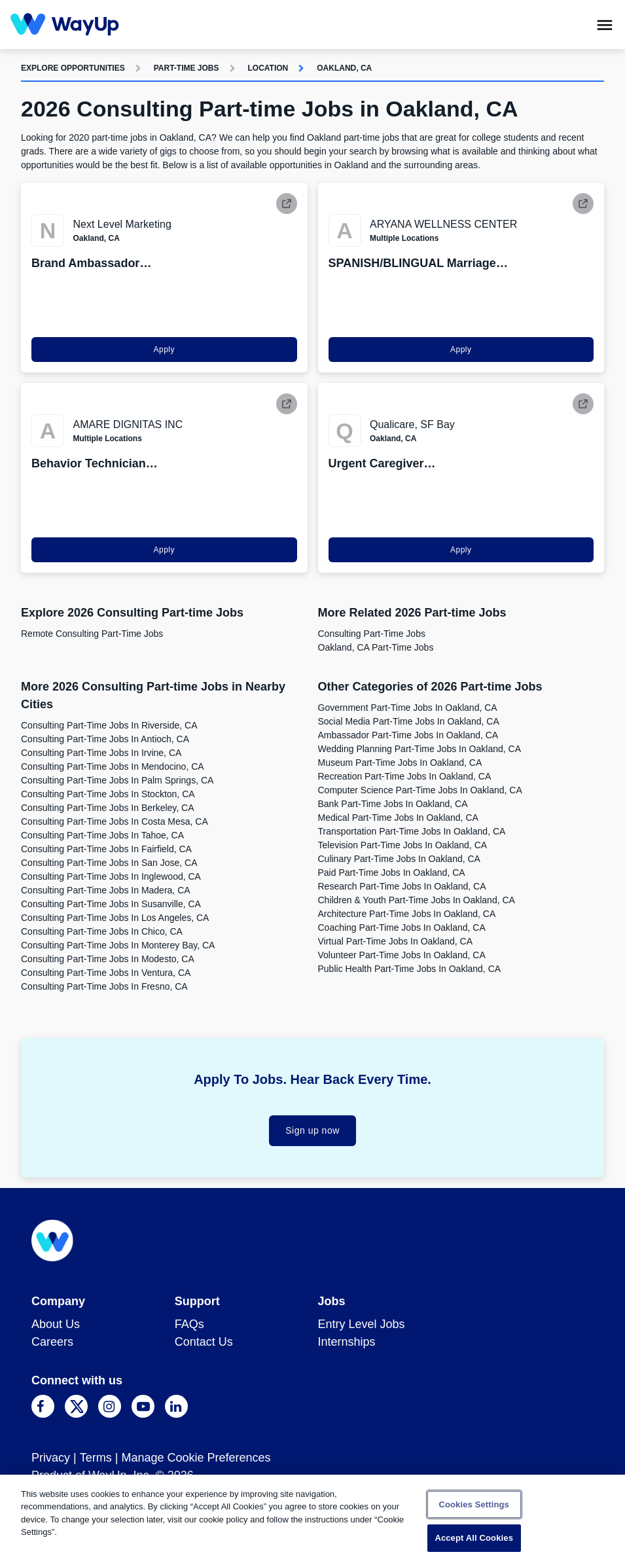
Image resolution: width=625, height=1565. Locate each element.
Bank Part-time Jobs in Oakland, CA (393, 804)
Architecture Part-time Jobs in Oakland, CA (407, 913)
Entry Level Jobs (361, 1324)
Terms (96, 1457)
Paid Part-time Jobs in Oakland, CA (391, 872)
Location (268, 68)
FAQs (189, 1324)
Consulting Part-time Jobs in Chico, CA (102, 931)
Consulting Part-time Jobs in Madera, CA (105, 890)
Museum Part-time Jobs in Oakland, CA (400, 762)
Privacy (50, 1457)
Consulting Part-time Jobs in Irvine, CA (101, 752)
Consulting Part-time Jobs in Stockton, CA (108, 794)
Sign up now (312, 1130)
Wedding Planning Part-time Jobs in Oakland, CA (420, 749)
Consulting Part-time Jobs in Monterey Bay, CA (118, 945)
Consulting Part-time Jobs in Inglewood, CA (111, 876)
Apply (164, 349)
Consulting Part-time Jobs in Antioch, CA (105, 739)
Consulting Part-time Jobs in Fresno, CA (104, 986)
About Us (55, 1324)
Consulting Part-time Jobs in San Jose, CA (109, 862)
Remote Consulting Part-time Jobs (92, 633)
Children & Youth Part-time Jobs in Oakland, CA (416, 900)
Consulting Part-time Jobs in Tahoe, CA (102, 835)
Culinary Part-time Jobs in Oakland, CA (399, 859)
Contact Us (204, 1341)
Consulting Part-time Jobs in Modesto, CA (107, 959)
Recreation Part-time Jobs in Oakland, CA (404, 776)
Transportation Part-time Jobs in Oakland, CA (412, 831)
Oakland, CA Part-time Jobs (376, 647)
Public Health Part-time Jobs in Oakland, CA (409, 968)
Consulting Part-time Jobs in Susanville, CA (111, 904)
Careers (52, 1341)
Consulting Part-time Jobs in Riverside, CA (109, 725)
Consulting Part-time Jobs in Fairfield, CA (106, 849)
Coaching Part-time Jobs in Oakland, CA (402, 927)
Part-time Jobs (186, 68)
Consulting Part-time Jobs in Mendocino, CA (112, 766)
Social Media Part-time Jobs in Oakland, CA (408, 721)
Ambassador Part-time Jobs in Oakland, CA (408, 735)
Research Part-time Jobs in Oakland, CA (402, 886)
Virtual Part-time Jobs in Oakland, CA (395, 941)
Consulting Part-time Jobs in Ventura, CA (105, 972)
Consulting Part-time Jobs (371, 633)
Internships (347, 1341)
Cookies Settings (473, 1504)
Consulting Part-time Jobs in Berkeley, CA (107, 807)
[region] (312, 1520)
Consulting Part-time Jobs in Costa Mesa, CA (114, 821)
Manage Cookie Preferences (195, 1457)
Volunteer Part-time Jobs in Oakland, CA (402, 955)
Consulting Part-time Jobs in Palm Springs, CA (117, 780)
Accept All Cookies (474, 1538)
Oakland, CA (344, 68)
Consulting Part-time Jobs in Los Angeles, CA (115, 917)
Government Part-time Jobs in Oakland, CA (407, 707)
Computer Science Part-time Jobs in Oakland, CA (420, 790)
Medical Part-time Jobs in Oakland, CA (398, 817)
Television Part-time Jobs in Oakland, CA (403, 845)
